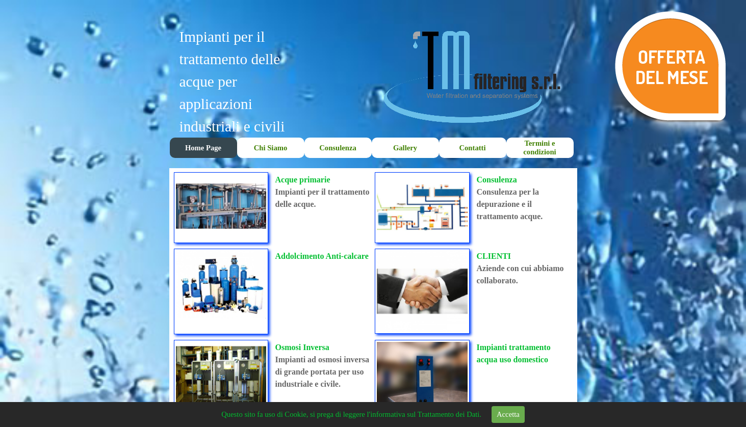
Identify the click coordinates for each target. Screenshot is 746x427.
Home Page (203, 148)
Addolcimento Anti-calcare (322, 256)
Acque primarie (302, 179)
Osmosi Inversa (302, 347)
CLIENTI (494, 256)
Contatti (472, 148)
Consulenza (337, 148)
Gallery (405, 148)
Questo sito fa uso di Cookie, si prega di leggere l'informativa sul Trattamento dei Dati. (351, 414)
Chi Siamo (271, 148)
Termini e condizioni (539, 147)
